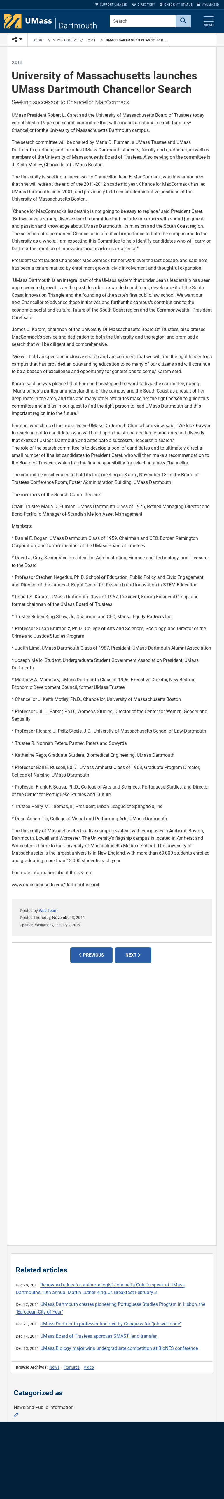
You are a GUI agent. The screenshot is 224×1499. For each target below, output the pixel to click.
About (39, 40)
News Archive (65, 40)
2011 (92, 40)
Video (89, 1367)
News (54, 1367)
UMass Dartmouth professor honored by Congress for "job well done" (110, 1324)
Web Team (48, 910)
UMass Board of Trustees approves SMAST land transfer (98, 1336)
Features (72, 1367)
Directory (143, 4)
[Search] (183, 21)
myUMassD (208, 4)
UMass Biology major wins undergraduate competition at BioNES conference (119, 1348)
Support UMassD (111, 4)
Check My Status (176, 4)
